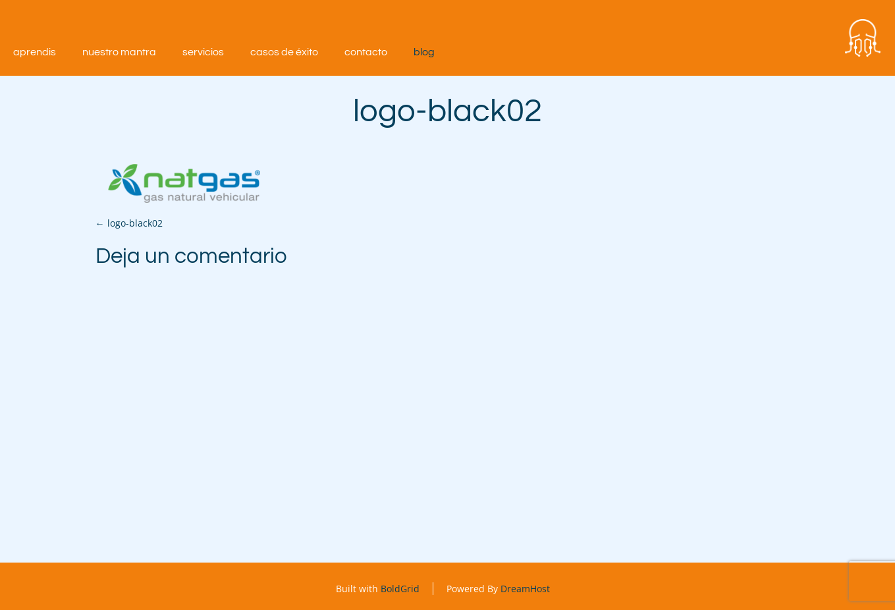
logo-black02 (129, 223)
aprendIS (34, 52)
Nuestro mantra (119, 52)
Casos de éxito (284, 52)
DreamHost (525, 588)
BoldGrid (400, 588)
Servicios (203, 52)
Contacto (365, 52)
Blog (424, 52)
